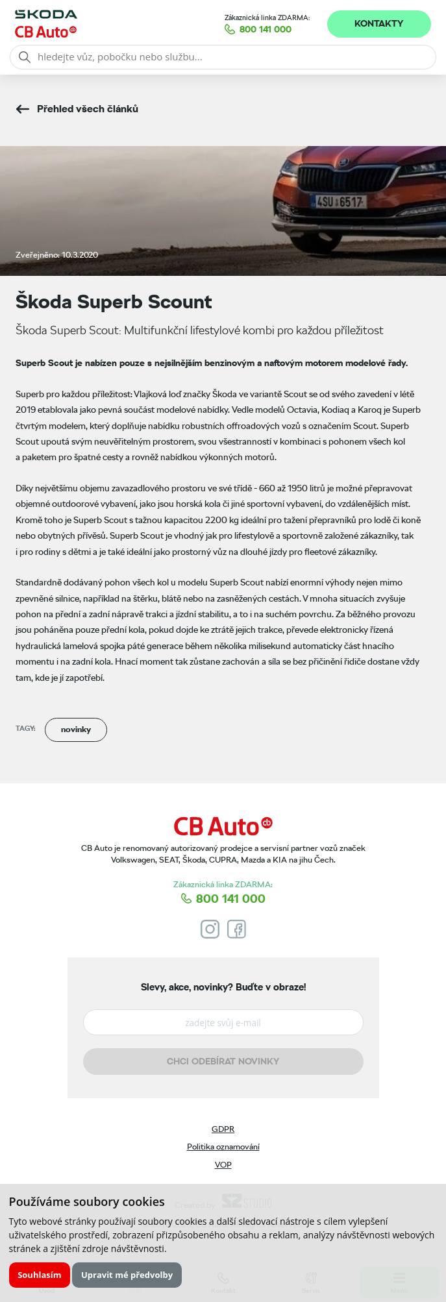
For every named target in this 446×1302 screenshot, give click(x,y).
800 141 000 (265, 29)
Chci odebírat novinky (223, 1061)
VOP (223, 1165)
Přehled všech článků (87, 109)
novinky (76, 729)
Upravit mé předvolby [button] (127, 1275)
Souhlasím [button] (39, 1275)
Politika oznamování (223, 1146)
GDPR (223, 1129)
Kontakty (378, 23)
